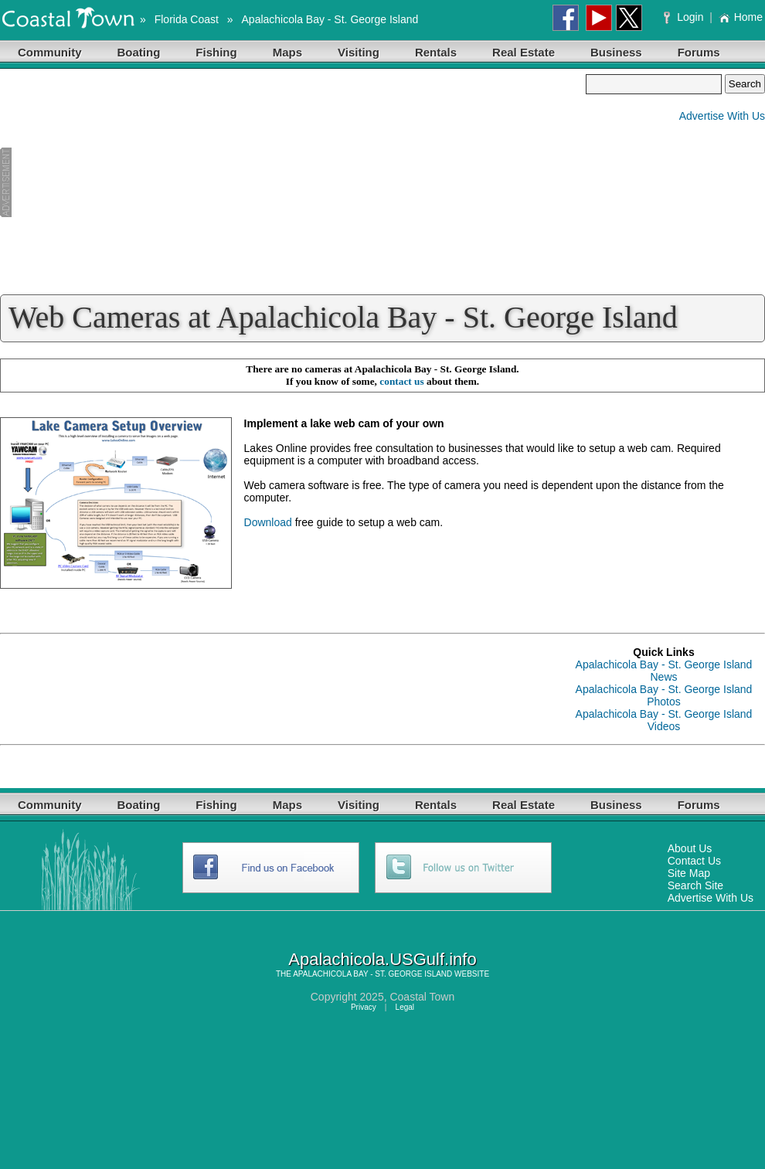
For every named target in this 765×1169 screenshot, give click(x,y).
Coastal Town (421, 997)
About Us (690, 848)
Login (685, 17)
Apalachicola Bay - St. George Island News (664, 670)
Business (616, 52)
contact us (401, 381)
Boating (139, 52)
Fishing (216, 52)
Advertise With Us (722, 116)
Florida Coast (187, 19)
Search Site (695, 885)
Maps (287, 52)
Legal (405, 1007)
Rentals (436, 52)
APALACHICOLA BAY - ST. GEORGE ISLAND (372, 974)
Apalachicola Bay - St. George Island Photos (664, 695)
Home (741, 17)
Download (268, 522)
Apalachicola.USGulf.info (382, 959)
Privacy (363, 1007)
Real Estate (523, 52)
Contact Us (694, 861)
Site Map (689, 873)
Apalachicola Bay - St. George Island (330, 19)
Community (50, 52)
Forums (699, 52)
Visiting (358, 52)
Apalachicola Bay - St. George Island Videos (664, 720)
